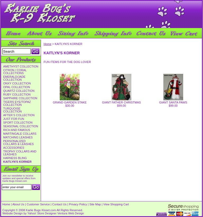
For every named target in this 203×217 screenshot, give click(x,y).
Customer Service (38, 204)
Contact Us (59, 204)
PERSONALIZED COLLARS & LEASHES (18, 143)
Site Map (95, 204)
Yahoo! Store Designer (41, 213)
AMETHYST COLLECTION (20, 66)
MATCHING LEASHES (18, 137)
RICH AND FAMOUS (16, 130)
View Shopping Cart (116, 204)
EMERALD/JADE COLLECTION (14, 78)
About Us (18, 204)
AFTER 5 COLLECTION (19, 115)
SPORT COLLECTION (18, 122)
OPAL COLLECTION (16, 87)
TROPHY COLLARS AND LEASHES (19, 153)
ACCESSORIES (13, 147)
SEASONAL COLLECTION (20, 126)
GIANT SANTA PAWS (173, 102)
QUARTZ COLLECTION (18, 90)
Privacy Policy (78, 204)
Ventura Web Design (70, 213)
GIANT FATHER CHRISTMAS (121, 102)
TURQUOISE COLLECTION (12, 110)
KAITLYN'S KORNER (17, 161)
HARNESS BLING (15, 158)
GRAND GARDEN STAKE (70, 102)
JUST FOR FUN (13, 118)
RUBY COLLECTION (17, 94)
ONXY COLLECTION (17, 83)
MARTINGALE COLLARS (19, 133)
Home (47, 44)
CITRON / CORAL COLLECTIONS (15, 72)
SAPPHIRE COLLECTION (20, 98)
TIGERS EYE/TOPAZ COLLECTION (17, 103)
